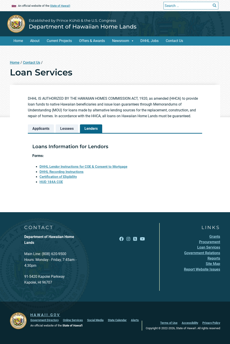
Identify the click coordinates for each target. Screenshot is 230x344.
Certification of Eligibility (58, 177)
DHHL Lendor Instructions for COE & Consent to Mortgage (83, 167)
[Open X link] (135, 239)
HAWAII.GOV (45, 315)
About (35, 41)
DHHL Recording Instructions (62, 172)
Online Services (73, 320)
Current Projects (59, 41)
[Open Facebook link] (121, 239)
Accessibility (190, 322)
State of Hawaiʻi (60, 5)
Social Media (95, 320)
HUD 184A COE (51, 182)
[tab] (41, 128)
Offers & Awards (92, 41)
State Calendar (117, 320)
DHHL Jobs (149, 41)
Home (18, 41)
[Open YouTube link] (142, 239)
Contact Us (174, 41)
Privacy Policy (211, 322)
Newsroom (120, 41)
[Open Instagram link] (128, 239)
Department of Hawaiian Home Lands (82, 26)
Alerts (135, 320)
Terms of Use (168, 322)
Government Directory (44, 320)
